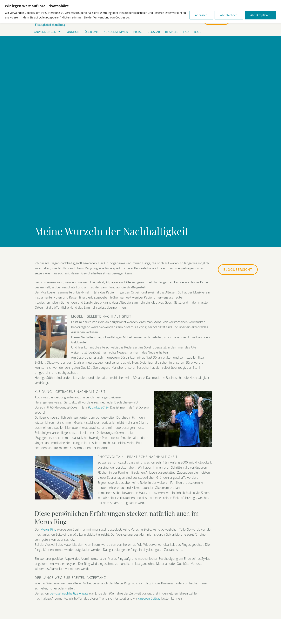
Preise (137, 32)
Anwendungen (45, 32)
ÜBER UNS (91, 32)
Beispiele (171, 32)
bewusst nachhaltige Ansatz (69, 593)
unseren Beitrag (149, 598)
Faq (186, 32)
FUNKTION (72, 32)
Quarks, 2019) (99, 407)
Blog (198, 32)
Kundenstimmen (116, 32)
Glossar (154, 32)
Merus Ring (48, 529)
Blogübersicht (237, 269)
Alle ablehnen (229, 15)
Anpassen (201, 15)
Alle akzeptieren (260, 15)
